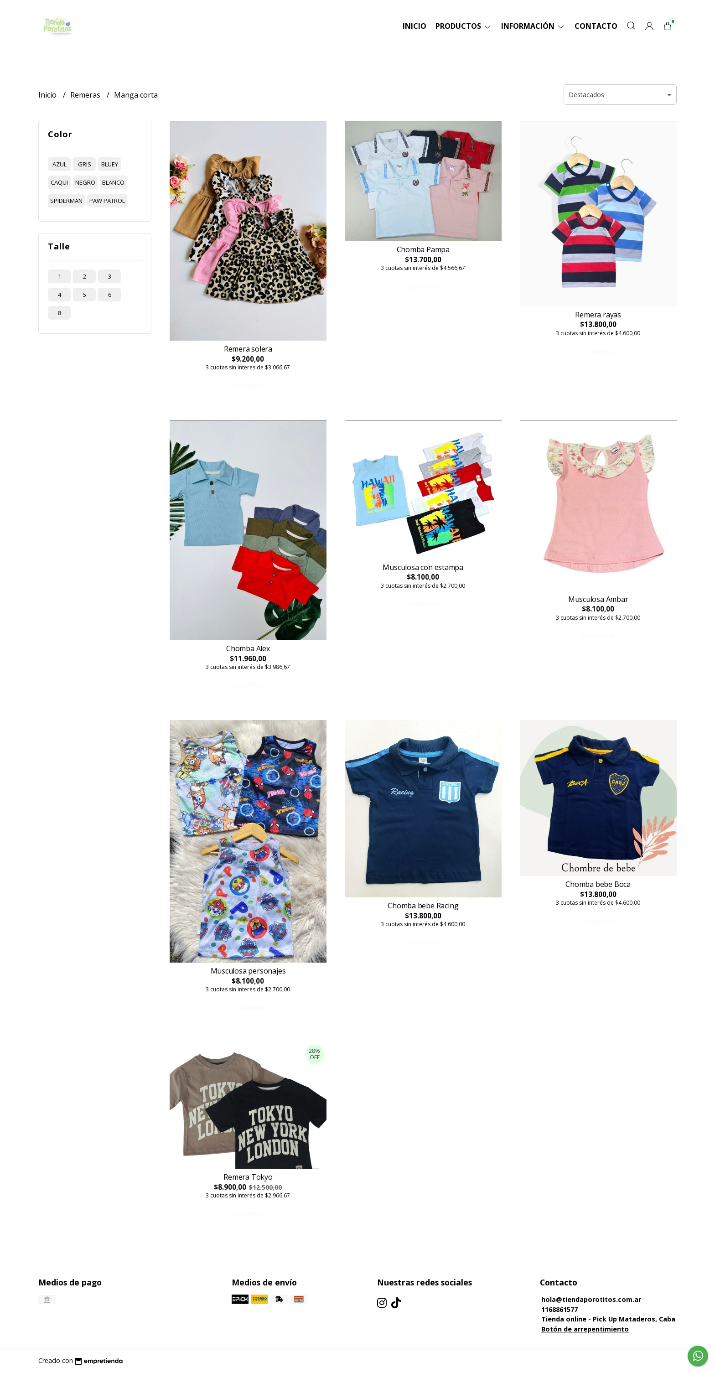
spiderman (66, 201)
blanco (113, 182)
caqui (59, 182)
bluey (109, 164)
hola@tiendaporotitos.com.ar (591, 1299)
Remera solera (248, 349)
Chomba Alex (248, 648)
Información (533, 26)
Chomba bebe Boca (598, 884)
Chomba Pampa (423, 249)
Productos (463, 26)
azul (59, 164)
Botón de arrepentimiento (585, 1329)
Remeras (86, 95)
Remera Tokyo (247, 1177)
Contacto (596, 26)
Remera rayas (598, 315)
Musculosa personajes (248, 971)
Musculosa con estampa (423, 567)
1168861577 (559, 1309)
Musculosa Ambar (598, 599)
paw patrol (107, 201)
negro (85, 182)
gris (84, 164)
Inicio (414, 26)
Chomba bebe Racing (423, 906)
